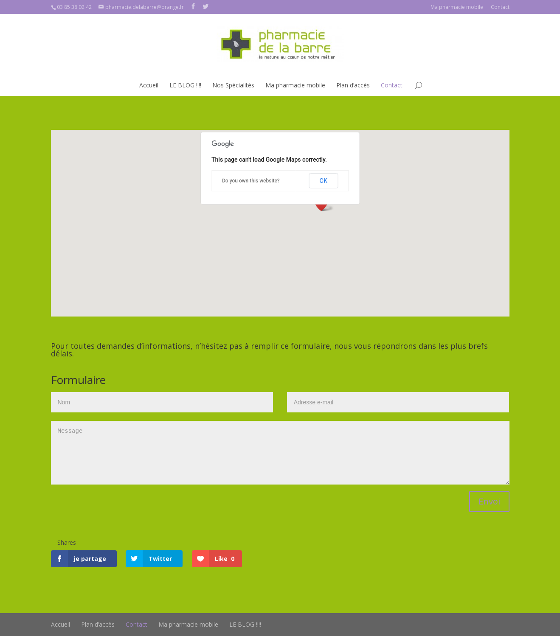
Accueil (148, 85)
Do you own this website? (251, 181)
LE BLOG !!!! (185, 85)
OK (323, 180)
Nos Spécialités (233, 85)
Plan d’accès (353, 85)
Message (280, 453)
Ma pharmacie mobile (457, 7)
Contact (500, 7)
